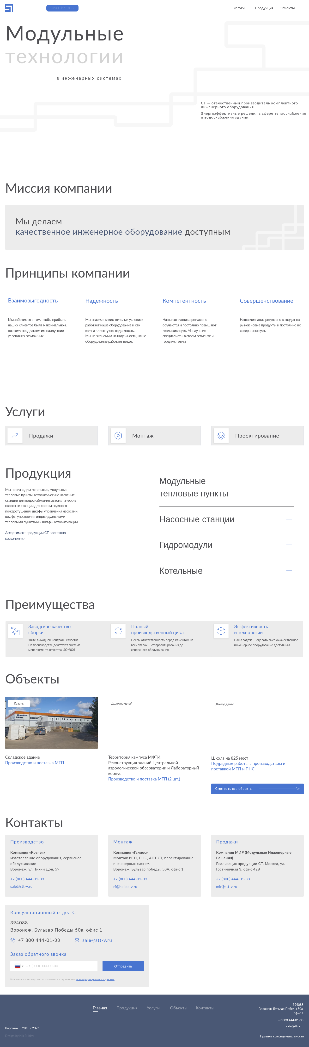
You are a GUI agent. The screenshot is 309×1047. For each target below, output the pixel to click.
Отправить (123, 966)
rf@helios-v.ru (125, 886)
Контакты (205, 1007)
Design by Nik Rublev (19, 1036)
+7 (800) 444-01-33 (27, 879)
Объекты (178, 1007)
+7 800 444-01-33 (39, 940)
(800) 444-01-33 (133, 879)
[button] (51, 436)
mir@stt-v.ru (226, 886)
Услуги (153, 1007)
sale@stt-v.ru (21, 886)
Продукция (127, 1007)
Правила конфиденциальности (282, 1036)
